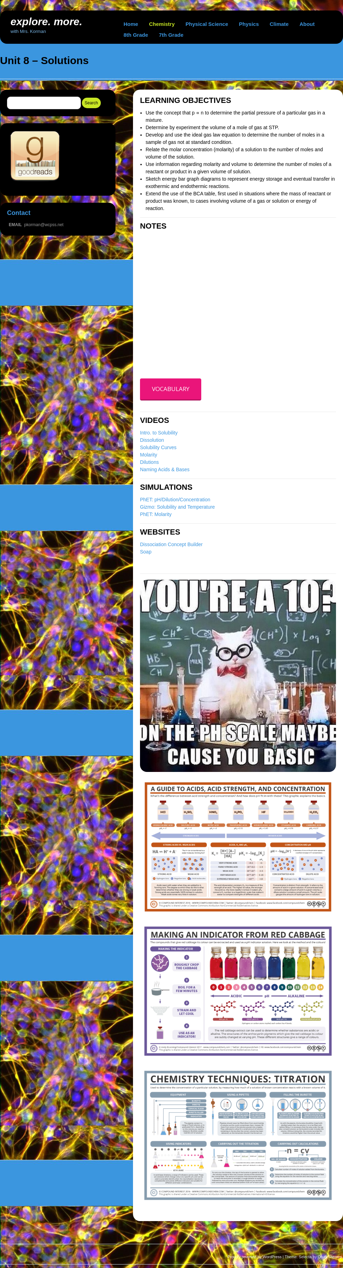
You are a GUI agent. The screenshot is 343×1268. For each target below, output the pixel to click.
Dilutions (149, 462)
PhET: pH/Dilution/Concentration (175, 499)
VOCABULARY (170, 389)
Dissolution (152, 440)
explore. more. (46, 21)
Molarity (148, 455)
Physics (249, 24)
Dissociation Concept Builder (171, 544)
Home (131, 24)
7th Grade (171, 35)
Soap (146, 552)
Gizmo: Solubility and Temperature (177, 507)
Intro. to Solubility (158, 433)
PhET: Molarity (156, 514)
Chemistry (162, 24)
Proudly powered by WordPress (254, 1257)
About (307, 24)
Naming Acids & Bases (165, 469)
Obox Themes (330, 1257)
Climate (279, 24)
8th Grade (136, 35)
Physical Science (207, 24)
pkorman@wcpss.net (43, 224)
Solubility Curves (158, 447)
